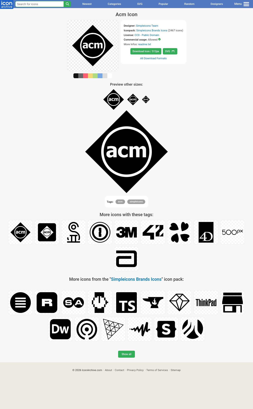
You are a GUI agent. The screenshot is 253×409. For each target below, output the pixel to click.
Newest (86, 3)
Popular (163, 3)
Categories (114, 3)
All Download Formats (153, 58)
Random (189, 3)
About (108, 370)
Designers (217, 3)
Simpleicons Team (147, 25)
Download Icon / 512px (146, 51)
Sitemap (176, 370)
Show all (126, 354)
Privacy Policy (135, 370)
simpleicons (136, 201)
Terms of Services (157, 370)
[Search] (67, 4)
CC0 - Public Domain (147, 35)
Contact (119, 370)
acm (120, 201)
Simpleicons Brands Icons (151, 30)
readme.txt (144, 44)
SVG (139, 3)
